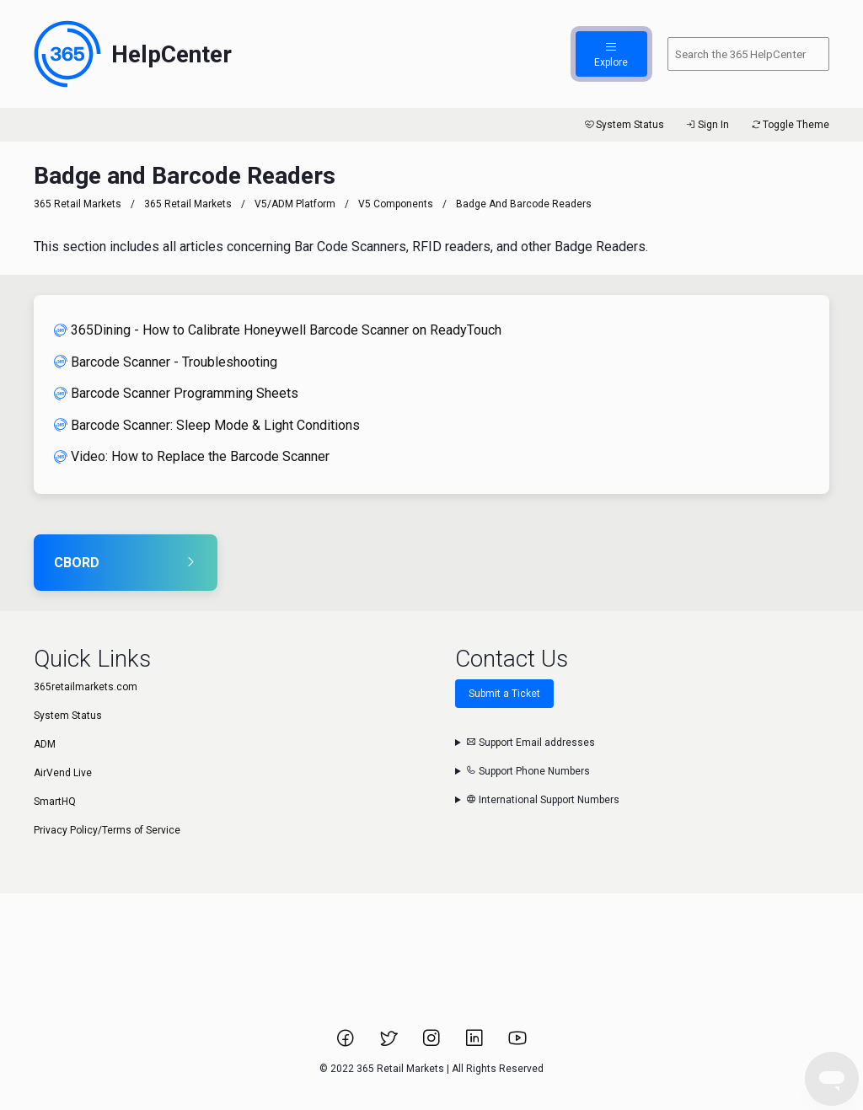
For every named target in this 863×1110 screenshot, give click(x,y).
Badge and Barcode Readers (524, 204)
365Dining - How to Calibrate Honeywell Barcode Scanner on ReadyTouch (277, 330)
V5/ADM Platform (295, 204)
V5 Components (395, 204)
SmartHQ (55, 801)
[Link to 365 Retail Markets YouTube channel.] (517, 1043)
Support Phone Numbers (528, 771)
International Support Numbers (542, 800)
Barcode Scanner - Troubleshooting (165, 362)
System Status (623, 125)
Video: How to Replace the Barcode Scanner (192, 456)
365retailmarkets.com (85, 687)
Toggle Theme (789, 125)
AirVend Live (63, 773)
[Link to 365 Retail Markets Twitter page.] (389, 1043)
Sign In (706, 125)
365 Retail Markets (77, 204)
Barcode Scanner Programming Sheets (176, 393)
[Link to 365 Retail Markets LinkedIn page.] (475, 1043)
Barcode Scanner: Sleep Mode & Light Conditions (207, 425)
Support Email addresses (530, 742)
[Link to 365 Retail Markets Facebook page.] (346, 1043)
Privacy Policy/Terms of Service (107, 830)
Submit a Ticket (504, 694)
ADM (45, 744)
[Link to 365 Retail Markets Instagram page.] (432, 1043)
